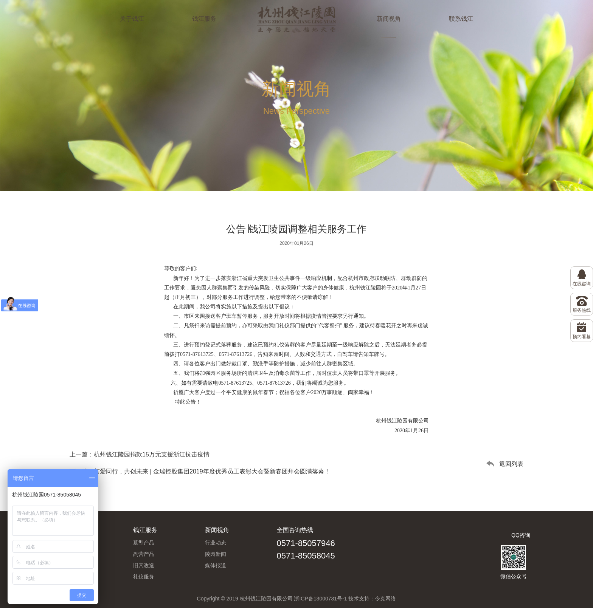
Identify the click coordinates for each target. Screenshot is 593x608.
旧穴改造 (143, 565)
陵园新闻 (215, 554)
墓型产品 (143, 543)
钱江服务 (204, 18)
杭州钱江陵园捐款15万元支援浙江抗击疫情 (152, 454)
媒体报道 (215, 565)
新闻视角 (389, 18)
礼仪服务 (143, 577)
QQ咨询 (520, 535)
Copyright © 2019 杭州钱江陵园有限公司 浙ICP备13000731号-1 (272, 599)
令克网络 (385, 599)
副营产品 (143, 554)
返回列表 (511, 464)
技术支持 (358, 599)
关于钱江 (132, 18)
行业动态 (215, 543)
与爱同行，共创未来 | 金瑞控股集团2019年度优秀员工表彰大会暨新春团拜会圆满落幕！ (212, 471)
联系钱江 (461, 18)
